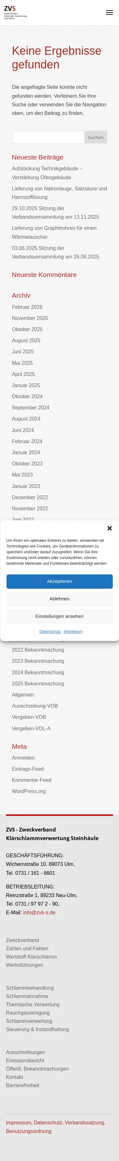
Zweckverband (22, 940)
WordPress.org (29, 791)
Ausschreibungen (25, 1052)
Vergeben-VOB (29, 717)
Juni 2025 (23, 351)
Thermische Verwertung (33, 1004)
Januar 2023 (26, 486)
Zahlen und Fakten (27, 948)
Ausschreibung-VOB (35, 706)
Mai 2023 (22, 475)
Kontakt (14, 1077)
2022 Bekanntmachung (38, 650)
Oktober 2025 (27, 329)
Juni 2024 (23, 430)
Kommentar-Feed (32, 780)
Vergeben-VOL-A (31, 728)
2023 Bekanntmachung (38, 661)
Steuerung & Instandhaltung (37, 1029)
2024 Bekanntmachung (38, 672)
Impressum (73, 631)
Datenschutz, (48, 1122)
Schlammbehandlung (30, 988)
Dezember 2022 (30, 497)
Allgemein (23, 694)
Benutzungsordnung (28, 1131)
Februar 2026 (27, 307)
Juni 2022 (23, 519)
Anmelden (23, 758)
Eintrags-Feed (28, 769)
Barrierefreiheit (22, 1085)
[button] (109, 528)
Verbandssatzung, (85, 1122)
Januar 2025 (26, 385)
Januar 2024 (26, 452)
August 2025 (26, 340)
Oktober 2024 (27, 396)
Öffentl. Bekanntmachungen (37, 1069)
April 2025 (23, 374)
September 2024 (31, 407)
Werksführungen (24, 965)
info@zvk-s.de (39, 912)
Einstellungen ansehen (60, 616)
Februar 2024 (27, 441)
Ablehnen (59, 598)
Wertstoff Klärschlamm (31, 956)
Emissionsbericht (25, 1060)
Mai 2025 (22, 363)
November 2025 (30, 318)
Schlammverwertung (29, 1021)
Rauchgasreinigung (28, 1013)
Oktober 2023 (27, 463)
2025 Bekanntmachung (38, 683)
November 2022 (30, 508)
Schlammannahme (27, 996)
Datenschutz (50, 631)
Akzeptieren (59, 581)
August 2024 (26, 418)
